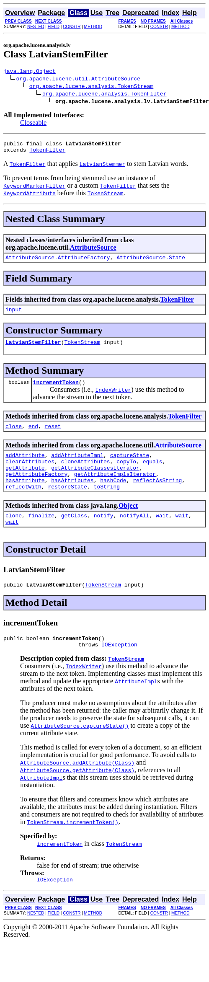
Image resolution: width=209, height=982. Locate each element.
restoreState (67, 504)
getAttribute (25, 481)
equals (153, 474)
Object (128, 523)
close (13, 436)
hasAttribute (25, 496)
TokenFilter (47, 153)
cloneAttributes (85, 474)
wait (162, 534)
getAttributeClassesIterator (95, 481)
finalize (41, 534)
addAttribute (25, 466)
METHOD (93, 26)
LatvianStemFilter (33, 349)
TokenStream (82, 349)
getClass (74, 534)
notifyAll (134, 534)
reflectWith (23, 504)
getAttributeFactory (36, 489)
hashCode (113, 496)
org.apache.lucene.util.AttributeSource (78, 79)
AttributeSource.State (150, 262)
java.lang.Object (29, 72)
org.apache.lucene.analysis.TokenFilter (104, 94)
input (13, 315)
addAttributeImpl (77, 466)
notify (104, 534)
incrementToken (56, 391)
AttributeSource (93, 251)
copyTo (126, 474)
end (33, 436)
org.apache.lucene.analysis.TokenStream (91, 87)
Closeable (33, 123)
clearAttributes (29, 474)
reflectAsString (157, 496)
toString (107, 504)
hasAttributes (72, 496)
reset (53, 436)
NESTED (35, 26)
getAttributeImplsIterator (115, 489)
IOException (119, 668)
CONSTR (71, 26)
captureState (130, 466)
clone (13, 534)
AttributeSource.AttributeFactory (57, 262)
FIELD (53, 26)
